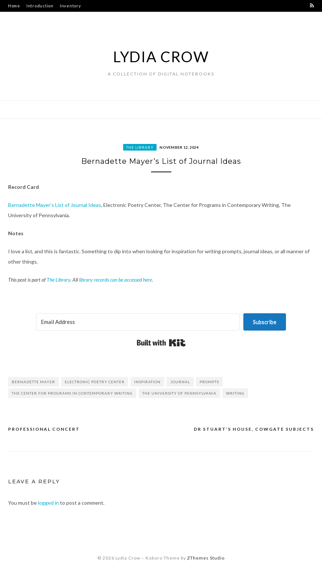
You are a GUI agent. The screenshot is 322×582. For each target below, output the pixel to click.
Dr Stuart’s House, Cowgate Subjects (254, 429)
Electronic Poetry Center (95, 382)
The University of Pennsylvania (179, 393)
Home (14, 5)
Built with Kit (161, 342)
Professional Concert (44, 429)
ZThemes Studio (206, 558)
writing (235, 393)
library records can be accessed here (115, 279)
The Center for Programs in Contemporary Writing (72, 393)
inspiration (147, 382)
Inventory (70, 5)
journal (180, 382)
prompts (209, 382)
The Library (140, 147)
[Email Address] (138, 322)
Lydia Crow (161, 57)
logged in (48, 503)
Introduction (40, 5)
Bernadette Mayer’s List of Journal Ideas (54, 205)
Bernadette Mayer (33, 382)
